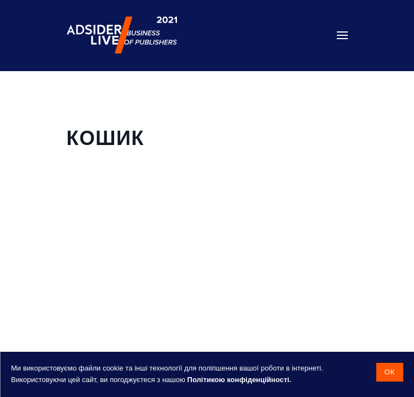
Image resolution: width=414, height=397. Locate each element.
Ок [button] (389, 372)
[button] (342, 35)
